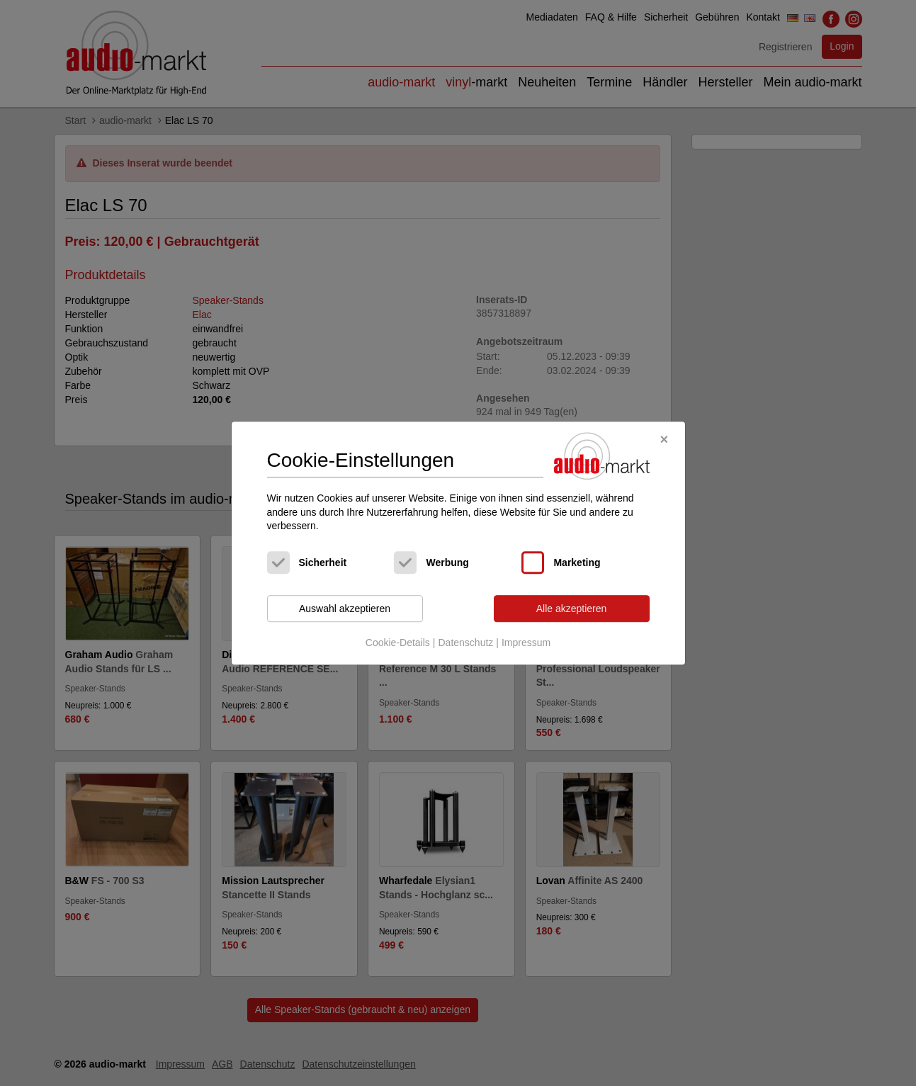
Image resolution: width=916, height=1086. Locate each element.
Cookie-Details (398, 643)
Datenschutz (465, 643)
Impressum (526, 643)
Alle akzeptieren (571, 608)
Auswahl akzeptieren (344, 608)
